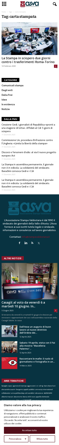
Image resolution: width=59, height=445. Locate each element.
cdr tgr (41, 386)
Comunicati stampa (12, 85)
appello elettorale (42, 397)
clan (18, 400)
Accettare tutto (29, 430)
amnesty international (44, 389)
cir (37, 386)
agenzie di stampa (20, 386)
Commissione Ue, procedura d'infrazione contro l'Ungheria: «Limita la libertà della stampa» (27, 142)
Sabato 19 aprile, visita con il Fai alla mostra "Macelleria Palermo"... (37, 345)
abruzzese (39, 393)
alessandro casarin (8, 389)
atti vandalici (30, 393)
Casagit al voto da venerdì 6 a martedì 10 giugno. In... (23, 304)
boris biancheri (50, 386)
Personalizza (15, 438)
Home (4, 12)
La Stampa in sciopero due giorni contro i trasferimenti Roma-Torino (28, 60)
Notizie (6, 109)
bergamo (19, 389)
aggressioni (31, 386)
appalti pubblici (29, 389)
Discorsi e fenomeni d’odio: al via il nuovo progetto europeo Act (29, 154)
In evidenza (8, 104)
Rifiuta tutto (42, 438)
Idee (4, 99)
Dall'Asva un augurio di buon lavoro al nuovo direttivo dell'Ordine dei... (35, 329)
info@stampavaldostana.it (36, 236)
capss (10, 386)
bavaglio (4, 386)
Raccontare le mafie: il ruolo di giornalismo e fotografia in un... (37, 360)
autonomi (48, 393)
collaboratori (6, 393)
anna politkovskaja (18, 393)
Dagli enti (7, 90)
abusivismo (18, 397)
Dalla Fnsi (7, 95)
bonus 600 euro (29, 397)
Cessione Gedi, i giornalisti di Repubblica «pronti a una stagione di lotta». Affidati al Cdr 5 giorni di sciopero (28, 128)
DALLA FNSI (10, 119)
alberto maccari (7, 397)
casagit (27, 400)
